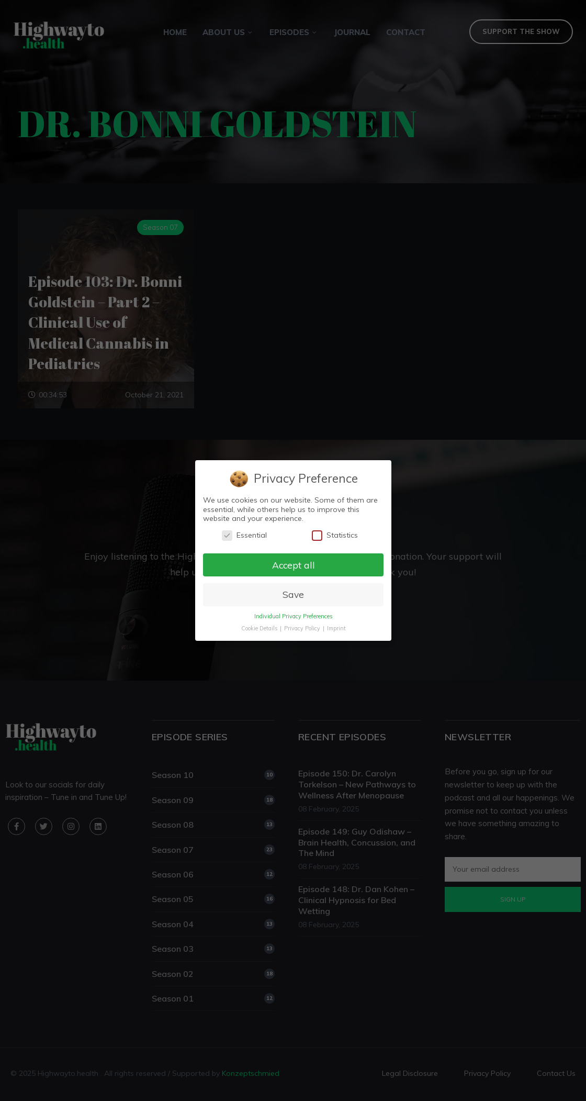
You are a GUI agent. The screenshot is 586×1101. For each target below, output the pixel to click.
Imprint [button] (335, 628)
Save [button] (292, 594)
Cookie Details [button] (259, 628)
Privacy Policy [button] (302, 628)
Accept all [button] (293, 564)
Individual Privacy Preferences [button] (293, 616)
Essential (243, 535)
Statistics (334, 535)
